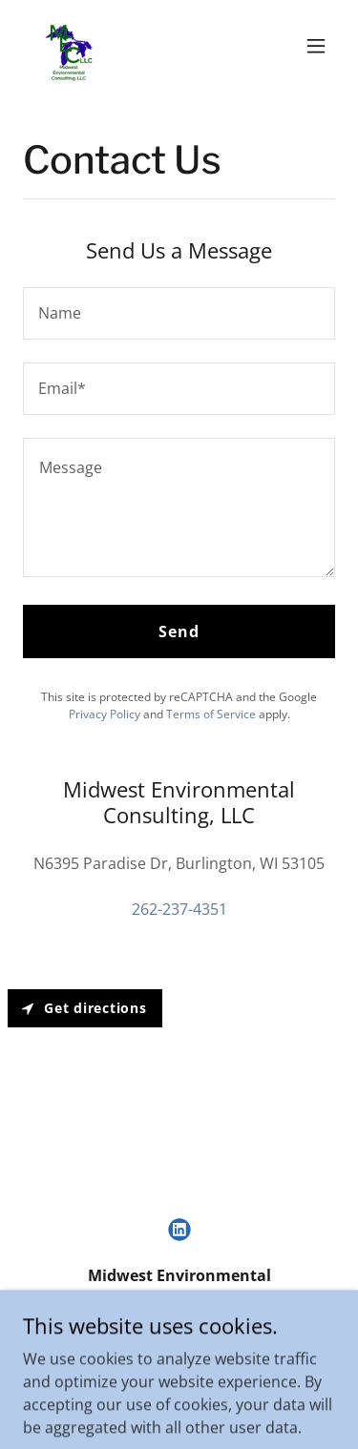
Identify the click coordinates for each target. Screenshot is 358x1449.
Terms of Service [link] (211, 714)
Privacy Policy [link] (104, 714)
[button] (316, 46)
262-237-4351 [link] (179, 909)
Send (179, 631)
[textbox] (179, 313)
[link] (69, 46)
